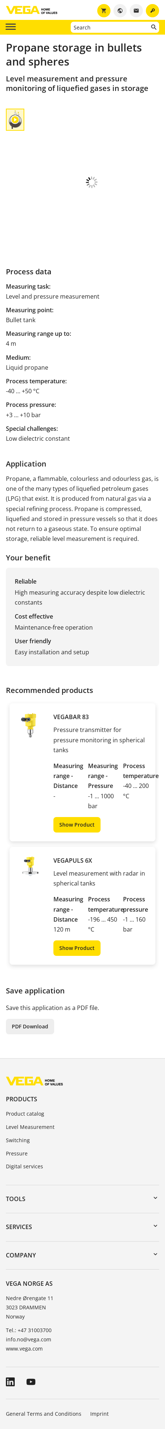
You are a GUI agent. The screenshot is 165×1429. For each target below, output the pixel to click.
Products (21, 1049)
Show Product (77, 774)
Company (21, 1205)
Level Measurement (30, 1077)
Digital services (24, 1116)
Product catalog (25, 1063)
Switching (18, 1090)
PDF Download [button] (30, 976)
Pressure (17, 1103)
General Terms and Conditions (43, 1364)
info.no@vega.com (28, 1289)
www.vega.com (24, 1298)
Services (19, 1177)
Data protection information (40, 1384)
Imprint (99, 1364)
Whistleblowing (103, 1384)
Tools (15, 1149)
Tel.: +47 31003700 (29, 1280)
